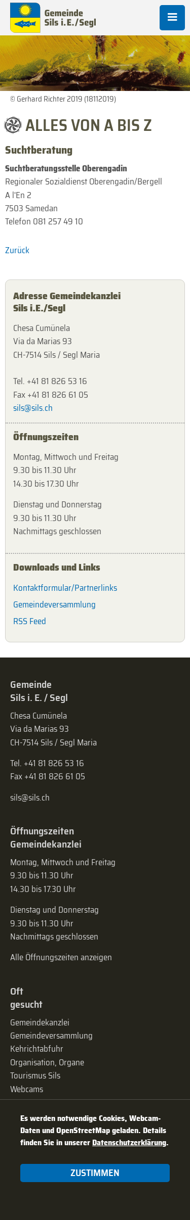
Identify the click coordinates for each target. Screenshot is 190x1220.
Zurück (17, 250)
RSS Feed (29, 621)
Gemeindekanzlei (39, 1022)
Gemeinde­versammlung (51, 1035)
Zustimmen (95, 1172)
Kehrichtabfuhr (36, 1048)
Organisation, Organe (47, 1062)
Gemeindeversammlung (54, 604)
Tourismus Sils (35, 1075)
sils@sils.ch (33, 407)
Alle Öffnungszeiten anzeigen (61, 957)
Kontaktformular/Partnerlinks (65, 587)
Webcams (26, 1089)
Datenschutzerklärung (129, 1142)
